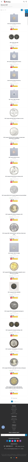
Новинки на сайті (14, 413)
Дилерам (14, 428)
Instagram (12, 441)
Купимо (14, 429)
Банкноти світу (14, 409)
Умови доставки (14, 419)
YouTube (18, 441)
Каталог (14, 406)
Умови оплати (14, 418)
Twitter (10, 441)
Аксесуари (14, 410)
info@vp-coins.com (20, 446)
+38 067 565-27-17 (9, 446)
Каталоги (14, 412)
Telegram (15, 441)
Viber (20, 441)
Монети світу (14, 407)
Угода (14, 421)
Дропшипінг (14, 426)
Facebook (7, 441)
